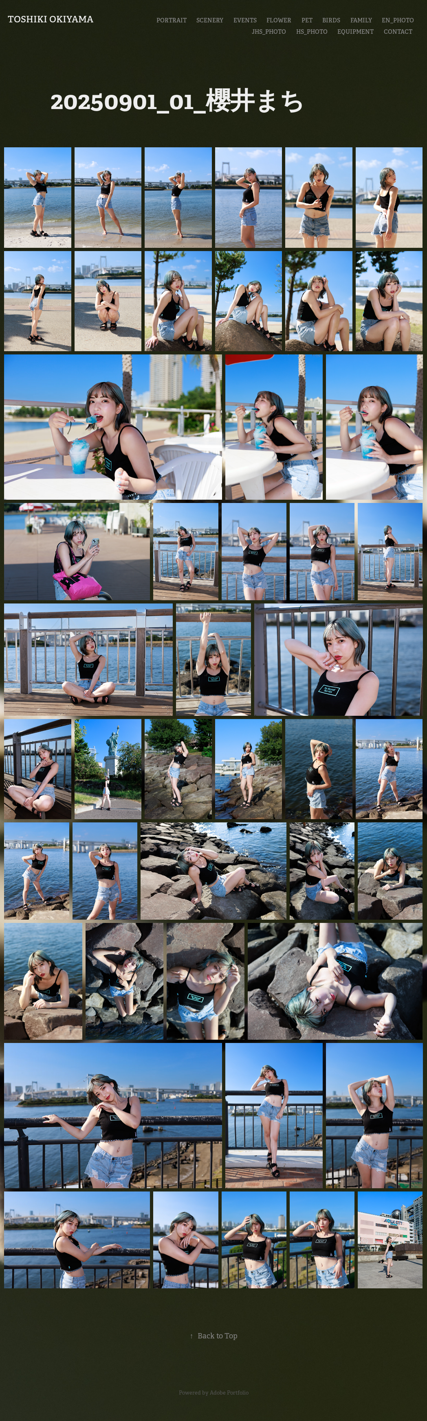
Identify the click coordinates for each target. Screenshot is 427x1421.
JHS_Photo (269, 31)
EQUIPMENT (355, 31)
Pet (307, 20)
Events (245, 20)
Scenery (209, 20)
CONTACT (398, 31)
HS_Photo (312, 31)
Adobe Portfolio (229, 1392)
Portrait (171, 20)
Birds (331, 20)
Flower (278, 20)
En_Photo (398, 20)
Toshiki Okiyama (50, 19)
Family (361, 20)
